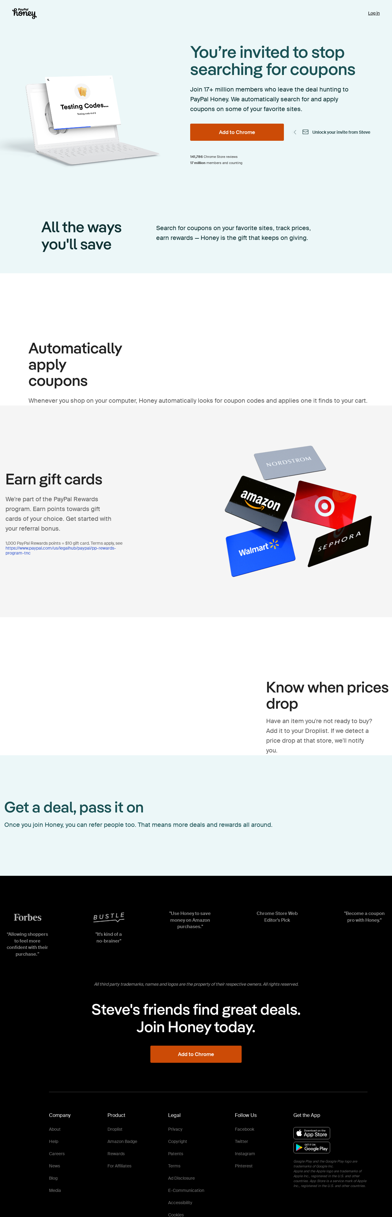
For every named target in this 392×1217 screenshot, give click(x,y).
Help (53, 1141)
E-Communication (186, 1190)
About (55, 1129)
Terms (174, 1166)
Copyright (177, 1141)
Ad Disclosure (181, 1178)
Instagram (245, 1153)
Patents (175, 1153)
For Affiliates (119, 1166)
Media (55, 1190)
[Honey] (24, 13)
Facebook (244, 1129)
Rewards (116, 1153)
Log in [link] (374, 13)
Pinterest (244, 1166)
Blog (53, 1178)
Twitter (241, 1141)
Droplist (115, 1129)
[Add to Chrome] (237, 132)
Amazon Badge (122, 1141)
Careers (57, 1153)
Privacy (175, 1129)
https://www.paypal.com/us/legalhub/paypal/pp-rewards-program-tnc (61, 550)
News (54, 1166)
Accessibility (180, 1202)
